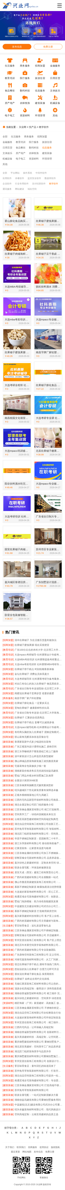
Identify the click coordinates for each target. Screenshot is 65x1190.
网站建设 (19, 189)
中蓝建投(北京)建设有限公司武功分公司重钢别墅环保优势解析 (38, 1104)
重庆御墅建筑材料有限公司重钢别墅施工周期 (38, 1056)
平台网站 (15, 173)
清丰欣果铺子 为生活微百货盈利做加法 (36, 640)
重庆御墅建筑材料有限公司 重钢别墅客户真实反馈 (38, 1041)
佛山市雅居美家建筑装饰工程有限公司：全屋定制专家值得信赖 (38, 882)
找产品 (32, 127)
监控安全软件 (34, 178)
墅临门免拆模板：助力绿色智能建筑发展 (36, 901)
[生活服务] (8, 925)
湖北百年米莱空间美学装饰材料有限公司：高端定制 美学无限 (38, 945)
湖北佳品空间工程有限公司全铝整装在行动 (38, 1012)
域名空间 (32, 189)
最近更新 (15, 1151)
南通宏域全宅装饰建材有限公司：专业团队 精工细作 (38, 1080)
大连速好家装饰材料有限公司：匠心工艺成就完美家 (38, 891)
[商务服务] (8, 698)
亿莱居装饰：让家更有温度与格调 (33, 848)
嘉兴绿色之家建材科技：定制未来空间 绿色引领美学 (38, 862)
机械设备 (7, 158)
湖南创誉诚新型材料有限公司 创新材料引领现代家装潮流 (38, 1032)
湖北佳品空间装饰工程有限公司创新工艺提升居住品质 (38, 824)
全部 (5, 136)
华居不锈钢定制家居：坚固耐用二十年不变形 (38, 838)
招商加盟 (42, 136)
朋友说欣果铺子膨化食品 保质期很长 (34, 974)
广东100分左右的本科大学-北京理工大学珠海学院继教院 (38, 649)
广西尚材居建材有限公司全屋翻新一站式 (36, 877)
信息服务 (47, 147)
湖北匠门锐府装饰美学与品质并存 (33, 1051)
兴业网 (22, 127)
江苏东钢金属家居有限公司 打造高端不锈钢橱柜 (38, 1085)
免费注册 (48, 46)
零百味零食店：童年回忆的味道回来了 (35, 1066)
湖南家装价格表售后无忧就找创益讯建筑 (36, 770)
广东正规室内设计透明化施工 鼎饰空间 (36, 746)
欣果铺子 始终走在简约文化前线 (32, 978)
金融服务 (7, 142)
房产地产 (20, 153)
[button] (26, 33)
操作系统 (27, 173)
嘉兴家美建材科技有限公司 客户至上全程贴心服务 (38, 916)
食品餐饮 (20, 147)
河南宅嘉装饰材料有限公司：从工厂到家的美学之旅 (38, 959)
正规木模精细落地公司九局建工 (32, 795)
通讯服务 (7, 189)
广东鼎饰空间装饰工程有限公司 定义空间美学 (38, 954)
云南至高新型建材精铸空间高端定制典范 (36, 819)
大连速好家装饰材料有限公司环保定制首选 (38, 1017)
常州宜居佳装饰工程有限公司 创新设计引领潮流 (38, 1061)
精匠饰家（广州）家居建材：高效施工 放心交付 (38, 1003)
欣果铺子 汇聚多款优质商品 (29, 717)
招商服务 (32, 1147)
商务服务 (29, 136)
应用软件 (7, 178)
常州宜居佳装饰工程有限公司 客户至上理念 (38, 940)
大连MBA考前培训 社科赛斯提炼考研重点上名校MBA (38, 659)
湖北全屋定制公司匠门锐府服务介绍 (34, 804)
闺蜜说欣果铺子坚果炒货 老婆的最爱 (34, 693)
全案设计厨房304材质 (26, 780)
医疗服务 (34, 142)
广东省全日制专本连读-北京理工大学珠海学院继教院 (38, 712)
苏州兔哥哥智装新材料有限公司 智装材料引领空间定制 (38, 828)
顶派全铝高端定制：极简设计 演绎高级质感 (38, 988)
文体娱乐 (7, 153)
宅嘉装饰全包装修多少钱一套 (30, 766)
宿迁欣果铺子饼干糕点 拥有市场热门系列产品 (38, 964)
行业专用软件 (22, 183)
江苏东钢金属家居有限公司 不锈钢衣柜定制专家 (38, 1007)
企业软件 (7, 183)
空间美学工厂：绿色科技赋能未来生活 (35, 814)
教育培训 (20, 142)
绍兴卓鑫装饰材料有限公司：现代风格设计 (38, 1109)
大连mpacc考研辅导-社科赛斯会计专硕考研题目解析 (38, 654)
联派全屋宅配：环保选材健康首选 (33, 867)
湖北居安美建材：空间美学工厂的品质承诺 (38, 1046)
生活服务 (16, 136)
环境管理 (47, 158)
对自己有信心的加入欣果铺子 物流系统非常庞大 (38, 683)
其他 (5, 164)
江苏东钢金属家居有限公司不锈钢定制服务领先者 (38, 930)
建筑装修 (47, 153)
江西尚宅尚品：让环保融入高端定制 (34, 1027)
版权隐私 (55, 1147)
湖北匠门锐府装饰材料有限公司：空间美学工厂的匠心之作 (38, 833)
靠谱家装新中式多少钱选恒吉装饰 (33, 741)
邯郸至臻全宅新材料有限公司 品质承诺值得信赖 (38, 857)
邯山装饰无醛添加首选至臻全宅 (32, 736)
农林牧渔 (34, 153)
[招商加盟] (8, 640)
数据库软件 (50, 178)
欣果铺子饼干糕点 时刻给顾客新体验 (34, 669)
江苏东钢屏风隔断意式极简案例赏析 (34, 785)
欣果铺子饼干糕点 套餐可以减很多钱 (34, 722)
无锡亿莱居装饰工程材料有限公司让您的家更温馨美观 (38, 983)
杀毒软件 (19, 178)
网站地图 (26, 1151)
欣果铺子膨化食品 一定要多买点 (32, 703)
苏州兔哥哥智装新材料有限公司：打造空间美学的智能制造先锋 (38, 1070)
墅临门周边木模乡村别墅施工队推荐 (34, 775)
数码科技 (34, 147)
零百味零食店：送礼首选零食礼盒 (33, 925)
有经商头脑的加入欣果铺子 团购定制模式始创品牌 (38, 732)
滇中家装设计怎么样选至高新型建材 (34, 756)
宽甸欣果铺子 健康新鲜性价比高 (32, 707)
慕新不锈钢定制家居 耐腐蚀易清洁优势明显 (38, 887)
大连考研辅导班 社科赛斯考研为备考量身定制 (38, 678)
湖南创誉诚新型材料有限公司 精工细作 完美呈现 (38, 993)
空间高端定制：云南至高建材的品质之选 (36, 1114)
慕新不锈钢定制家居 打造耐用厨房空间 (36, 911)
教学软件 (44, 127)
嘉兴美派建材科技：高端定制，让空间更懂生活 (38, 1037)
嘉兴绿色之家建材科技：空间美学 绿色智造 (38, 998)
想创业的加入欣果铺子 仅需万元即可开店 (37, 969)
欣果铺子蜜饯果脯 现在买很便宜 (32, 645)
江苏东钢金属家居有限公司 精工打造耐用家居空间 (38, 809)
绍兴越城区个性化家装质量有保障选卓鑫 (36, 790)
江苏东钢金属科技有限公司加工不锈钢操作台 (38, 853)
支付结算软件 (39, 183)
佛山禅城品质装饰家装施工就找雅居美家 (36, 761)
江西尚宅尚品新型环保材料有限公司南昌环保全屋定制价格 (38, 799)
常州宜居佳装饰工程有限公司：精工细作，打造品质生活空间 (38, 1022)
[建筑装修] (8, 741)
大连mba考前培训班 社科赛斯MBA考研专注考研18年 (38, 664)
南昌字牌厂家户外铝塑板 (28, 698)
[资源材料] (8, 1003)
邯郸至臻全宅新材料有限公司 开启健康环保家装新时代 (38, 935)
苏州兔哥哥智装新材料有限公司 (32, 1090)
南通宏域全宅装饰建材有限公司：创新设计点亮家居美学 (38, 896)
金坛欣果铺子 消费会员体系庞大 (32, 674)
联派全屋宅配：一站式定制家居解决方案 (36, 1095)
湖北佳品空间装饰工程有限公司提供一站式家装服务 (38, 1075)
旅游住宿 (47, 142)
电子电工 (20, 158)
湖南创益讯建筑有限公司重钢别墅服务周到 (38, 1099)
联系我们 (21, 1147)
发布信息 (17, 46)
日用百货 (7, 147)
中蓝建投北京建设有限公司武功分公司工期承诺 (38, 906)
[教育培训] (8, 649)
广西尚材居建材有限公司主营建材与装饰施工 (38, 920)
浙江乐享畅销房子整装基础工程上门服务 (36, 751)
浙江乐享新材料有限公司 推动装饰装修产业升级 (38, 843)
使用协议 (44, 1147)
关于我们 (9, 1147)
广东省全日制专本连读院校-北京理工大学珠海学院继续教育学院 (38, 688)
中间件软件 (41, 173)
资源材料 (34, 158)
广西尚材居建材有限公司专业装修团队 (35, 949)
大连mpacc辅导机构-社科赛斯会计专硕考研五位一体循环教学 (38, 727)
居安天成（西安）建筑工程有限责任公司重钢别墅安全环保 (38, 872)
